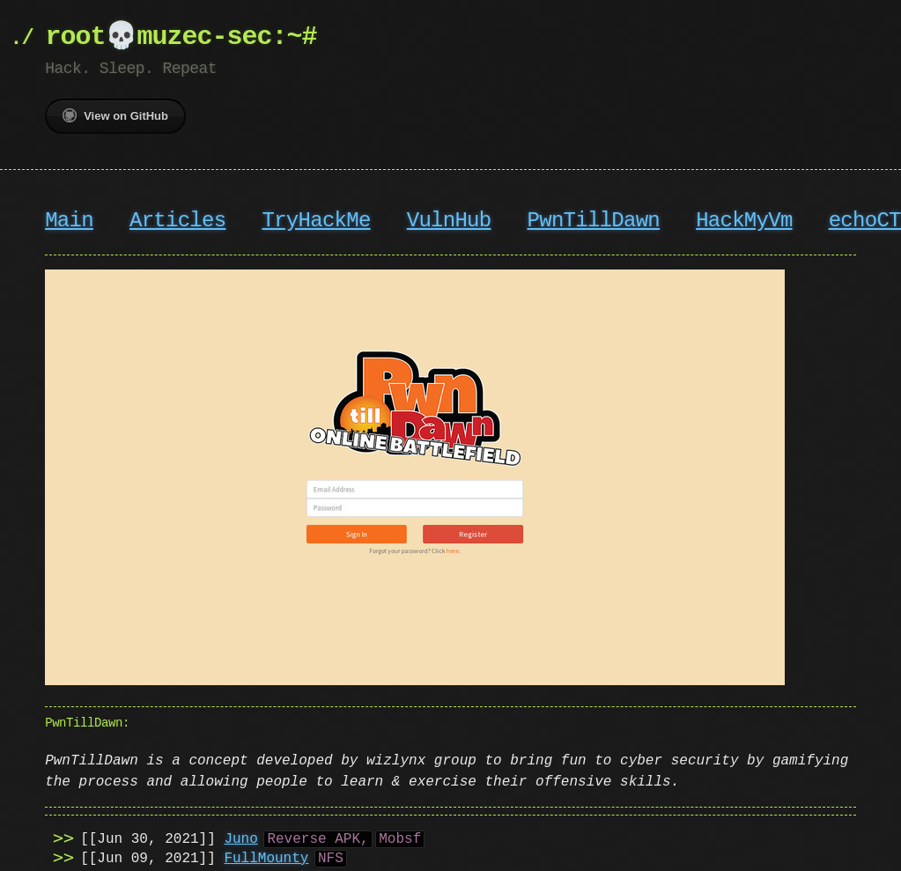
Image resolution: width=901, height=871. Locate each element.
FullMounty (266, 857)
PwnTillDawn (593, 220)
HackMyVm (744, 220)
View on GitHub (115, 115)
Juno (240, 837)
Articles (177, 220)
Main (69, 220)
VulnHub (449, 220)
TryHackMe (316, 220)
